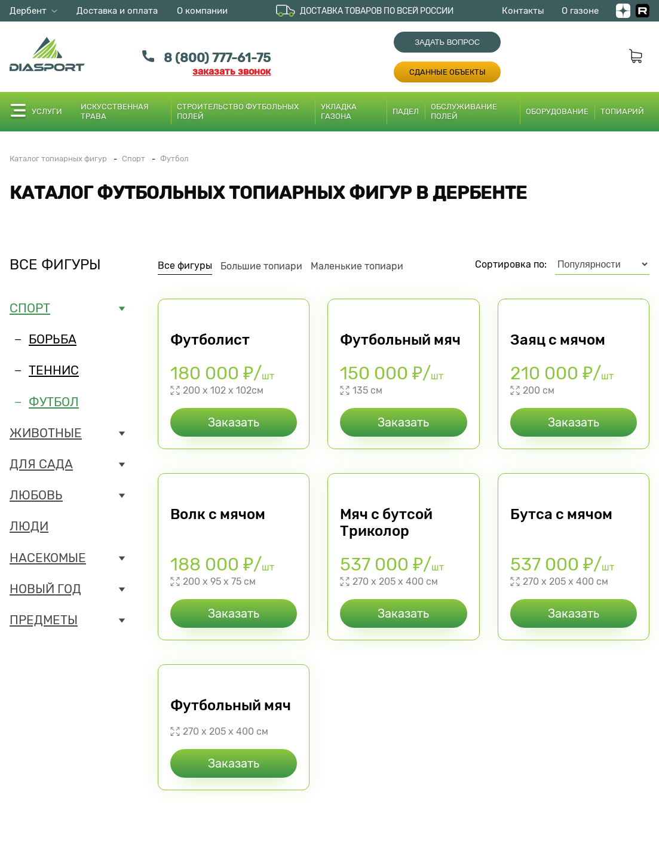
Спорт (30, 308)
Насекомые (48, 558)
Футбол (54, 402)
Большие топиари (261, 266)
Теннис (54, 370)
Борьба (52, 339)
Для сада (41, 464)
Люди (29, 526)
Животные (46, 433)
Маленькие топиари (357, 266)
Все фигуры (55, 264)
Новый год (45, 589)
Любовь (36, 495)
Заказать (233, 422)
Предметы (44, 620)
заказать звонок (231, 71)
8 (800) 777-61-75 (217, 57)
